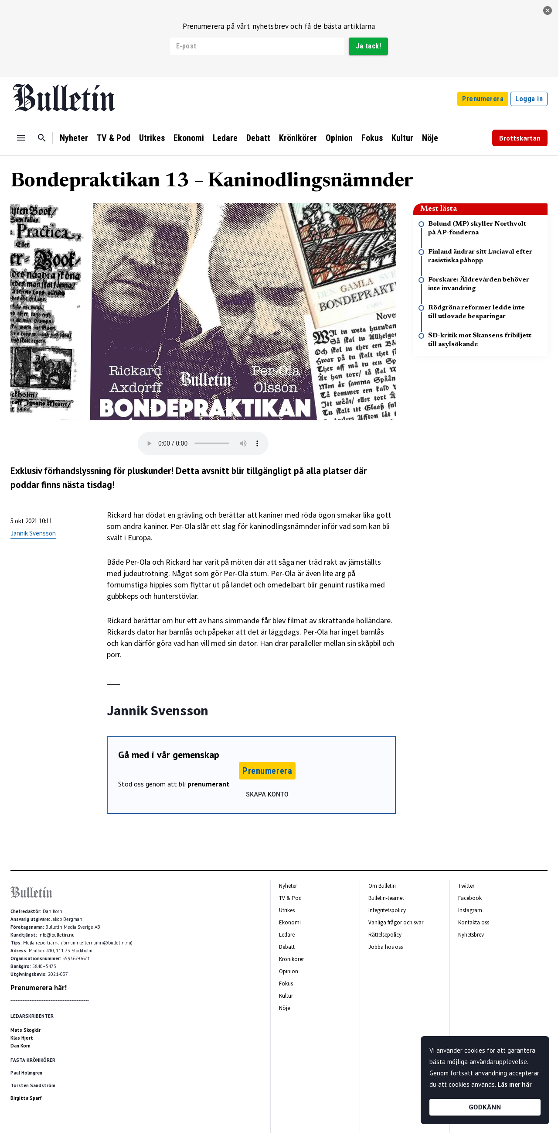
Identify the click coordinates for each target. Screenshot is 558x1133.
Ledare (225, 138)
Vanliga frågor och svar (395, 922)
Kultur (402, 138)
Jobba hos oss (385, 947)
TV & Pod (113, 138)
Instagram (470, 910)
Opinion (339, 138)
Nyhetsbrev (471, 934)
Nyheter (74, 138)
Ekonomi (189, 138)
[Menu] (20, 137)
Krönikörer (298, 138)
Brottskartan (520, 138)
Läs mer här (514, 1084)
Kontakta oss (473, 922)
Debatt (258, 138)
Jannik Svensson (33, 533)
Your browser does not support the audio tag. (203, 443)
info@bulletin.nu (56, 935)
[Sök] (41, 137)
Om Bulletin (382, 885)
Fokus (372, 138)
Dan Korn (20, 1046)
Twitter (466, 885)
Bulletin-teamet (386, 898)
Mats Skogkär (25, 1030)
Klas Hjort (21, 1038)
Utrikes (152, 138)
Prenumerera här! (38, 987)
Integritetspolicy (387, 910)
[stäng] (547, 10)
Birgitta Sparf (26, 1098)
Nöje (430, 138)
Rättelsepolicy (384, 934)
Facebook (470, 898)
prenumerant (208, 783)
